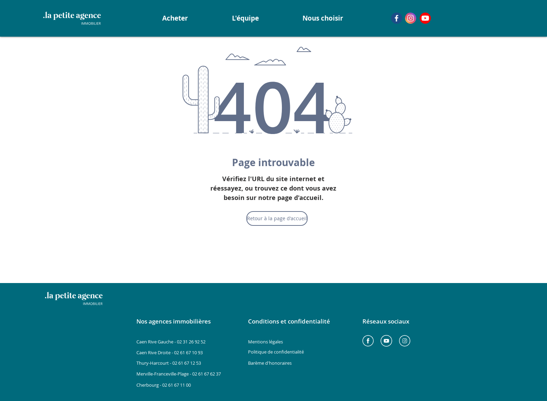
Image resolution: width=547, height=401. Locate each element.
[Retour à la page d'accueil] (277, 218)
